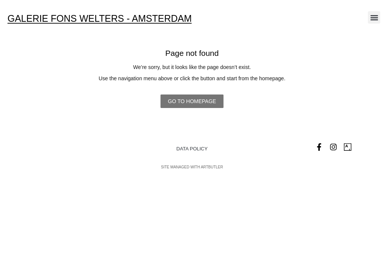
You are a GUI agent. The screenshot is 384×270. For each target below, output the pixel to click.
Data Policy (191, 149)
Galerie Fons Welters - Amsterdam (100, 18)
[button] (374, 17)
